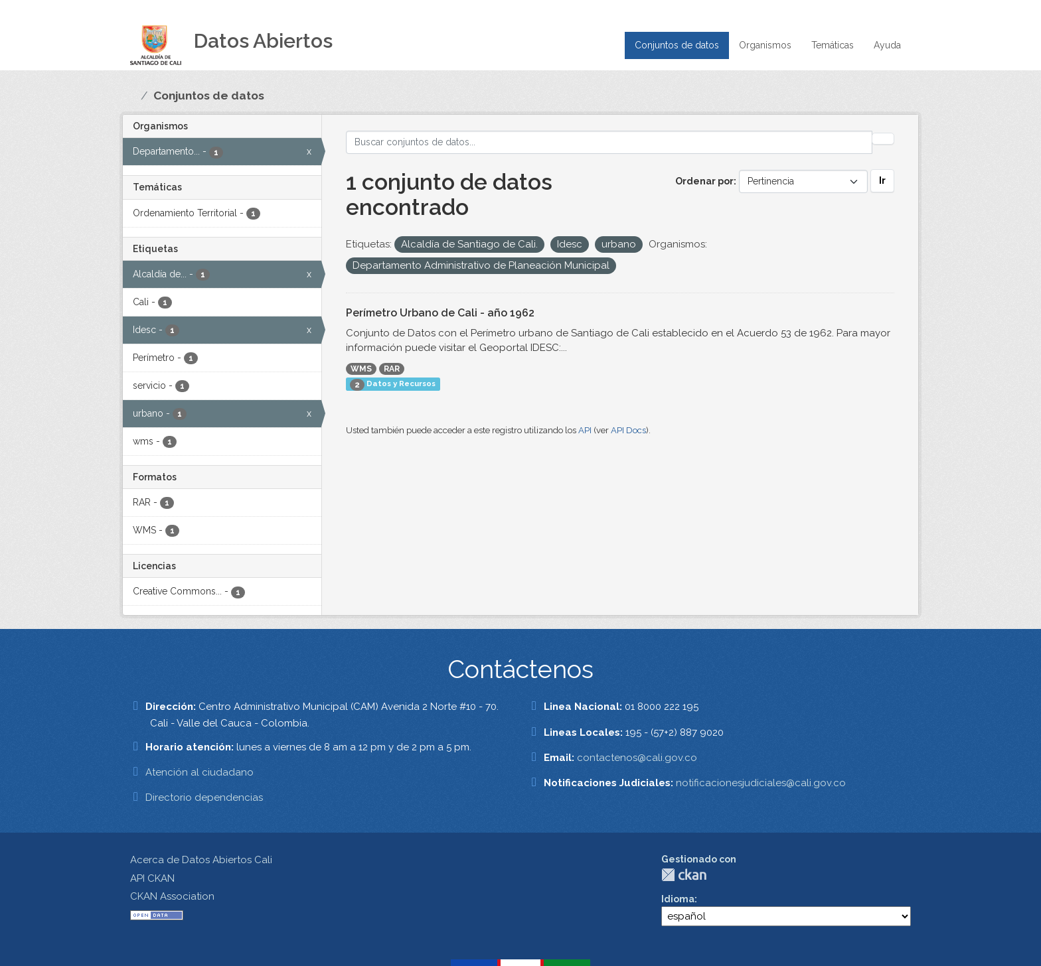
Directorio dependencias (204, 797)
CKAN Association (172, 896)
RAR (392, 369)
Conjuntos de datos (677, 45)
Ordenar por (704, 181)
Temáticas (832, 45)
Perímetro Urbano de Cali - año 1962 (440, 313)
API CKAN (152, 878)
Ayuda (887, 45)
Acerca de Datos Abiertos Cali (201, 860)
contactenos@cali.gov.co (637, 758)
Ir (882, 180)
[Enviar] (883, 139)
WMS (361, 369)
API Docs (628, 430)
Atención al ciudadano (199, 772)
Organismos (765, 45)
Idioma (677, 899)
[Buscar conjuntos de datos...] (609, 142)
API (585, 430)
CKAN (683, 875)
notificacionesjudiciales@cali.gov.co (761, 783)
